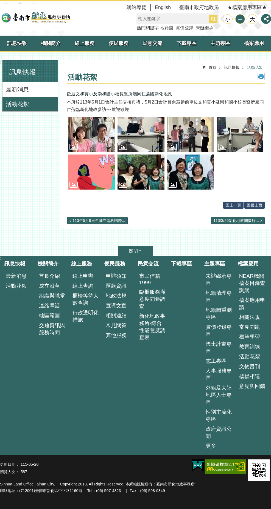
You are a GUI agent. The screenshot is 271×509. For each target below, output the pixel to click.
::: (2, 62)
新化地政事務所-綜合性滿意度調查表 (152, 326)
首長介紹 (49, 276)
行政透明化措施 (85, 316)
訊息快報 (17, 43)
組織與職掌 (52, 296)
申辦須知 (116, 276)
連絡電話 (49, 305)
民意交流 (152, 43)
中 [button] (240, 19)
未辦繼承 (204, 27)
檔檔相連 (249, 376)
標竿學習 (249, 337)
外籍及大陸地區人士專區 (219, 395)
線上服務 (84, 43)
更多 (211, 446)
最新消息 (17, 89)
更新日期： (9, 464)
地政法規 (116, 296)
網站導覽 (136, 7)
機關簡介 (51, 43)
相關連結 (116, 315)
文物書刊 (249, 366)
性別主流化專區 (219, 415)
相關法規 (249, 317)
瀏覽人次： (9, 472)
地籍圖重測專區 (219, 313)
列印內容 (261, 76)
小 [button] (227, 19)
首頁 (212, 67)
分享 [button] (266, 19)
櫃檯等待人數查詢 (85, 299)
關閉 (133, 250)
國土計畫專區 (219, 347)
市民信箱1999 (149, 279)
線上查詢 (82, 286)
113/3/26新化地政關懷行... (236, 220)
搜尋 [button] (213, 19)
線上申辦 (82, 276)
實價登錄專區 (219, 330)
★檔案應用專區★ (247, 7)
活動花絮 (17, 104)
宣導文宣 (116, 305)
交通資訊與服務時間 (52, 328)
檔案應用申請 (252, 303)
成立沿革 (49, 286)
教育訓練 (249, 347)
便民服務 (118, 43)
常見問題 (249, 327)
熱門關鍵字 (148, 27)
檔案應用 (254, 43)
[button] (91, 134)
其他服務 (116, 335)
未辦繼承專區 (219, 279)
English (163, 7)
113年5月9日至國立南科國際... (98, 220)
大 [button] (252, 19)
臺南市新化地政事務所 (35, 17)
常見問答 (116, 325)
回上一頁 (233, 205)
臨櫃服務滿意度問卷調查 (152, 299)
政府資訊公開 (219, 432)
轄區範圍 (49, 315)
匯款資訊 (116, 286)
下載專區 (186, 43)
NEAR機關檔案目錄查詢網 (252, 283)
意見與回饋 (252, 386)
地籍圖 (166, 27)
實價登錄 (184, 27)
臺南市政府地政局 (199, 7)
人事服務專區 (219, 374)
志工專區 (216, 361)
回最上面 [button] (254, 205)
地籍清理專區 (219, 296)
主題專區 (220, 43)
